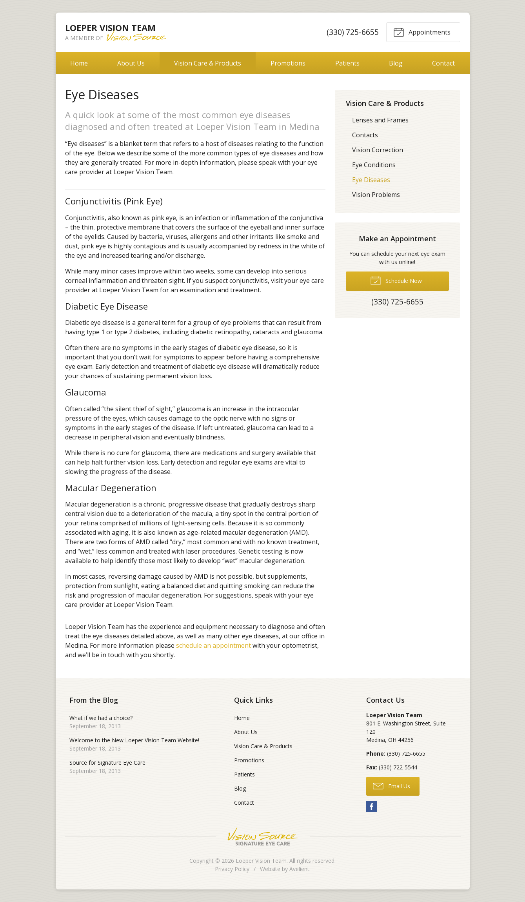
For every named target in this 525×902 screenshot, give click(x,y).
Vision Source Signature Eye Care (262, 836)
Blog (396, 63)
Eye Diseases (371, 179)
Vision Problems (376, 194)
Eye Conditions (374, 164)
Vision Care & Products (207, 63)
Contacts (365, 135)
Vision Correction (377, 150)
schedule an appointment (213, 645)
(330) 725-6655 (352, 32)
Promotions (288, 63)
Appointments (422, 31)
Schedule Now (396, 280)
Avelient (299, 869)
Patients (347, 63)
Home (79, 63)
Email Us (391, 785)
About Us (131, 63)
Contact (443, 63)
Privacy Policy (232, 869)
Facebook (371, 806)
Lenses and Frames (380, 120)
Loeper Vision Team (261, 860)
